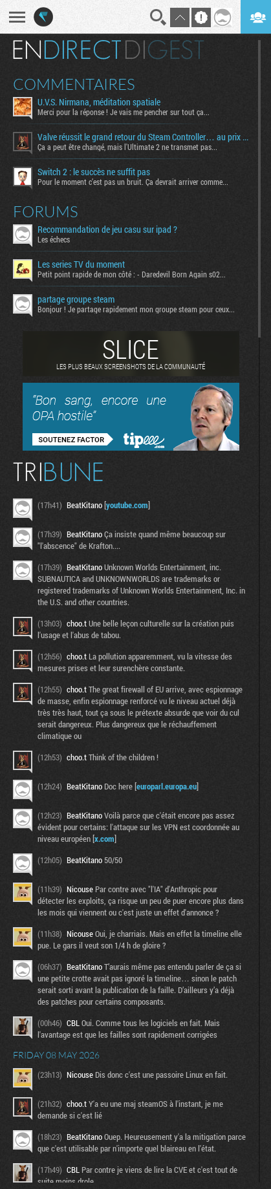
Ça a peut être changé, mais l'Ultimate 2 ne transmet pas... (127, 146)
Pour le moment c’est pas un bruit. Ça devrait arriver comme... (133, 181)
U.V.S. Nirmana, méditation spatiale (99, 102)
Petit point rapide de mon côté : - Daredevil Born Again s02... (132, 274)
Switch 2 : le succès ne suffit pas (94, 172)
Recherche (158, 17)
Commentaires (74, 84)
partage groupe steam (76, 299)
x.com (104, 838)
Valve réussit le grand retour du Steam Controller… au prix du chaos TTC (143, 137)
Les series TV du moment (81, 264)
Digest (164, 49)
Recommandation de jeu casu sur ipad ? (107, 229)
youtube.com (127, 505)
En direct (67, 49)
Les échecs (54, 239)
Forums (45, 211)
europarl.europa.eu (166, 786)
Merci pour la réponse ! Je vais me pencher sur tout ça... (124, 111)
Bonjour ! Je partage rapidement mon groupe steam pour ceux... (136, 309)
